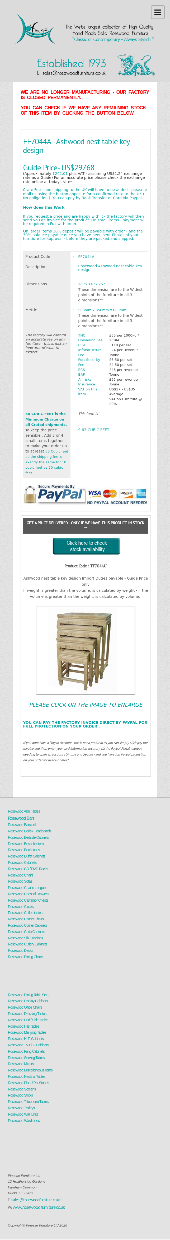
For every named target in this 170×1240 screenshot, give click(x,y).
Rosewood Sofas (20, 881)
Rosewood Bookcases (24, 850)
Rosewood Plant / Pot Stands (28, 1083)
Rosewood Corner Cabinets (27, 925)
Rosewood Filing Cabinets (26, 1051)
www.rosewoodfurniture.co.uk (39, 1207)
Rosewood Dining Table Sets (28, 995)
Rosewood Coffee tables (25, 913)
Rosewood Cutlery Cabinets (27, 944)
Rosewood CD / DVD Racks (28, 869)
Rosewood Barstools (22, 825)
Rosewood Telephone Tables (28, 1101)
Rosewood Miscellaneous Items (30, 1070)
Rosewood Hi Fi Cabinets (26, 1039)
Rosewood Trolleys (21, 1108)
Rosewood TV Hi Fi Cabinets (28, 1045)
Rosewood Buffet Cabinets (26, 856)
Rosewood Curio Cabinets (26, 932)
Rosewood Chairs (20, 875)
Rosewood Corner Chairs (26, 919)
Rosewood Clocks (21, 907)
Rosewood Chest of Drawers (28, 894)
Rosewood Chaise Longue (26, 887)
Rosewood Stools (20, 1095)
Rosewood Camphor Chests (28, 900)
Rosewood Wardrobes (24, 1120)
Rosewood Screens (22, 1089)
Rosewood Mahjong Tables (27, 1032)
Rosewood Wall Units (23, 1114)
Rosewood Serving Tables (26, 1058)
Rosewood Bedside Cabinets (28, 837)
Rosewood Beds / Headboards (29, 831)
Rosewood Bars (21, 818)
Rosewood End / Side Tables (28, 1020)
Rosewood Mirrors (21, 1064)
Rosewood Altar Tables (24, 811)
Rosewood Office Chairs (25, 1007)
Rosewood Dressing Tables (27, 1013)
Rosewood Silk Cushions (25, 938)
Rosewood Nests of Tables (26, 1076)
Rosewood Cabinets (22, 862)
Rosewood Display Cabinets (28, 1001)
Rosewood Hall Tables (23, 1026)
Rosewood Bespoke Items (26, 844)
